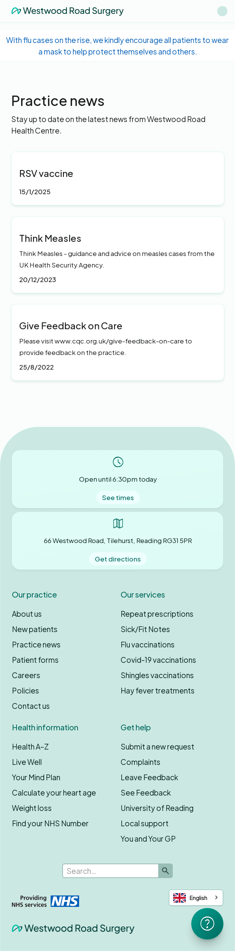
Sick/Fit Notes (145, 629)
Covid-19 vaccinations (158, 659)
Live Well (27, 761)
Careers (26, 675)
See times (118, 497)
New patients (35, 629)
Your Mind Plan (36, 777)
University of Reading (157, 807)
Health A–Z (30, 746)
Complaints (141, 761)
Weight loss (32, 807)
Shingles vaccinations (157, 675)
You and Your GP (148, 838)
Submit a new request (157, 746)
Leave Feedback (149, 777)
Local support (145, 823)
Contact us (31, 705)
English (190, 898)
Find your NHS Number (50, 823)
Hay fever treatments (158, 690)
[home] (66, 11)
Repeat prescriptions (157, 613)
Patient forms (35, 659)
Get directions (118, 559)
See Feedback (146, 792)
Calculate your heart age (54, 792)
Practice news (36, 644)
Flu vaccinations (148, 644)
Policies (25, 690)
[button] (222, 11)
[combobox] (196, 898)
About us (27, 613)
